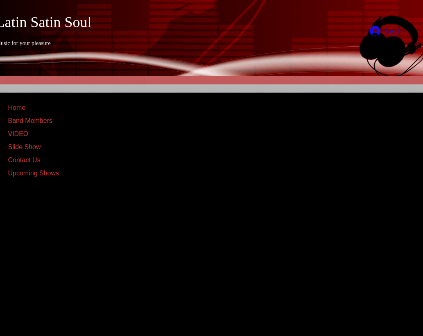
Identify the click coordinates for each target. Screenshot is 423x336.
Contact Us (24, 160)
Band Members (30, 120)
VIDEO (18, 133)
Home (17, 107)
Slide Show (24, 146)
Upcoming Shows (33, 173)
